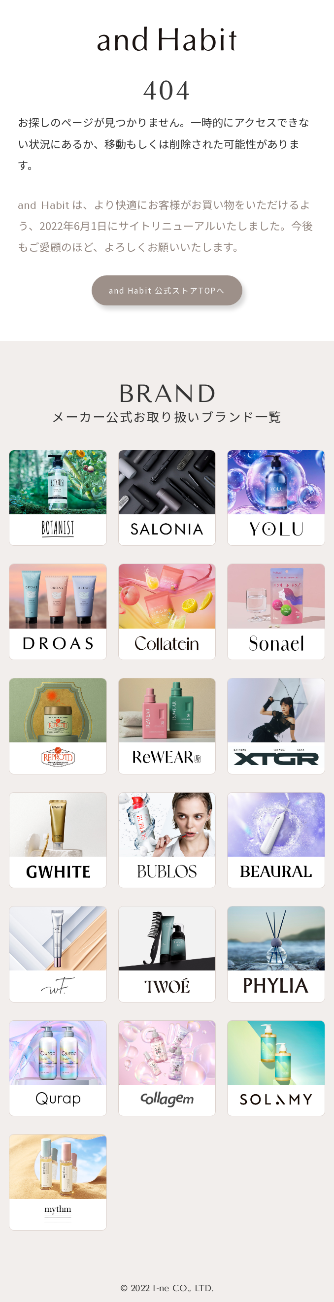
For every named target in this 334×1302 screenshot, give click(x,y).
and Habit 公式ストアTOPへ (167, 290)
